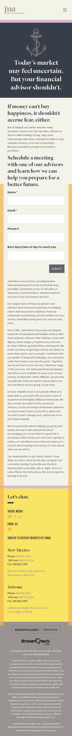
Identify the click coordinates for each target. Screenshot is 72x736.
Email (12, 210)
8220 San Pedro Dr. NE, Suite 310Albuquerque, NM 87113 (25, 573)
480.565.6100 (23, 593)
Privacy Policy (41, 654)
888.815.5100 (26, 560)
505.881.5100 (23, 556)
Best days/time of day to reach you (31, 247)
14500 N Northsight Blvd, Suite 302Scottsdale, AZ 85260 (27, 610)
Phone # (13, 229)
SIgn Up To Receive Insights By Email (29, 538)
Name (12, 192)
